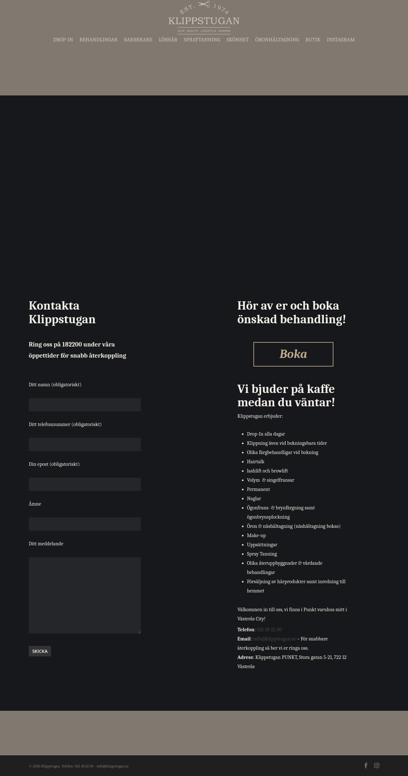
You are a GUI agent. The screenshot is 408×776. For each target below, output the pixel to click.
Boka (293, 354)
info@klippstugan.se (274, 639)
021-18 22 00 (269, 630)
